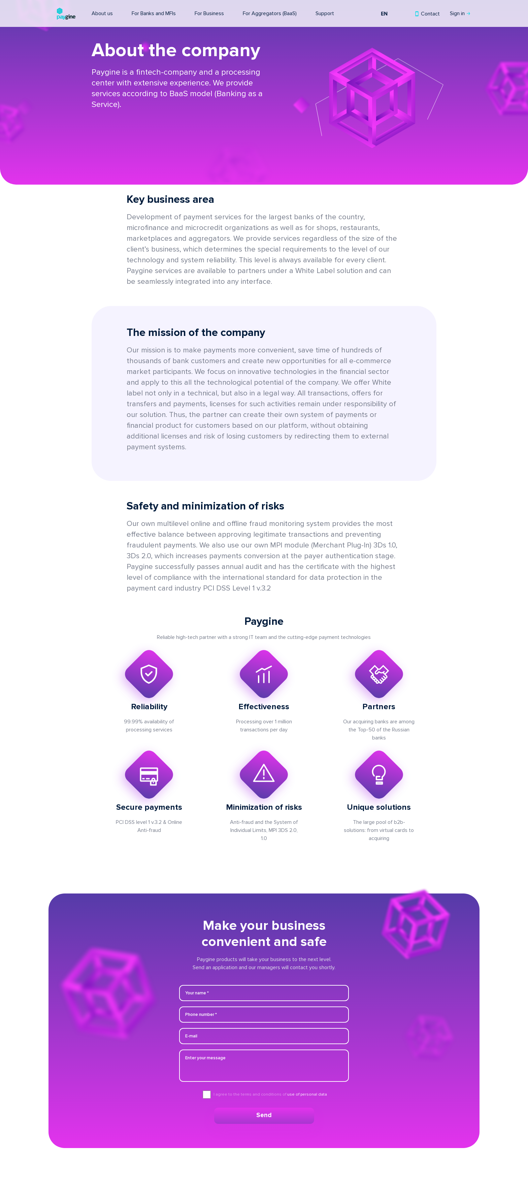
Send (264, 1115)
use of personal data (307, 1094)
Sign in (458, 13)
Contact (430, 13)
